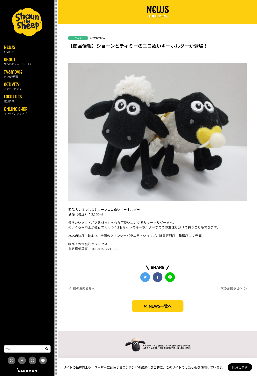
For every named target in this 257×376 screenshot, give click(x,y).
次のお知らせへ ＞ (234, 288)
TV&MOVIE (13, 74)
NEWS (9, 49)
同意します (239, 367)
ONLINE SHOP (15, 111)
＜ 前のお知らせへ (81, 288)
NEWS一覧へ (157, 306)
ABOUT (18, 61)
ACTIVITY (13, 86)
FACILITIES (13, 98)
